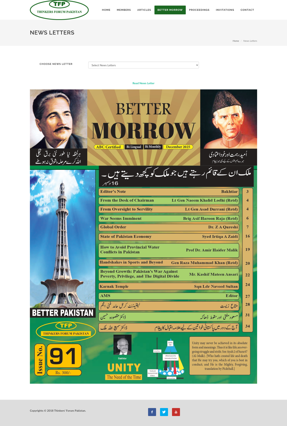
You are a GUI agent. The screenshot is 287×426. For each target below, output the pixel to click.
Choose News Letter (56, 63)
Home (236, 40)
